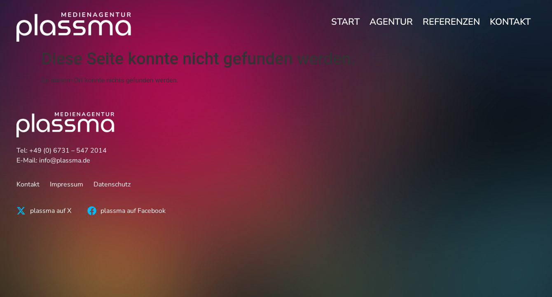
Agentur (391, 22)
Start (345, 22)
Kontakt (510, 22)
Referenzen (451, 22)
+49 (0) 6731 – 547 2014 (68, 150)
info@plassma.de (64, 160)
